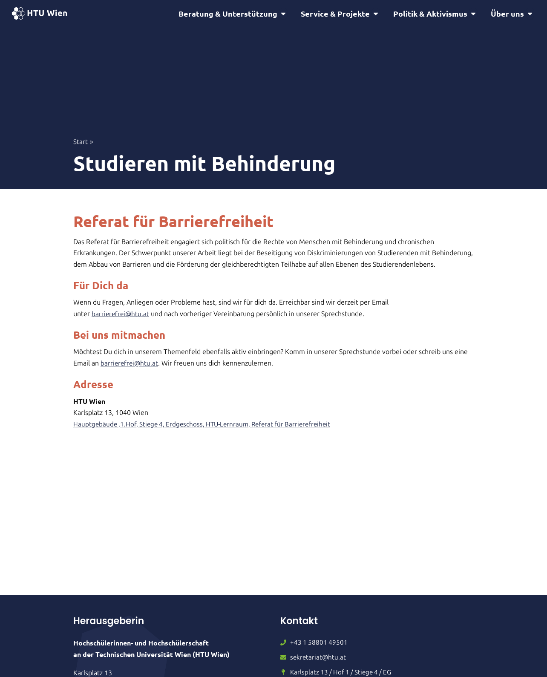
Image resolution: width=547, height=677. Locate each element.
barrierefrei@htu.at (121, 315)
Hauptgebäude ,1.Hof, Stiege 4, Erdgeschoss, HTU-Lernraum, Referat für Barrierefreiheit (207, 425)
